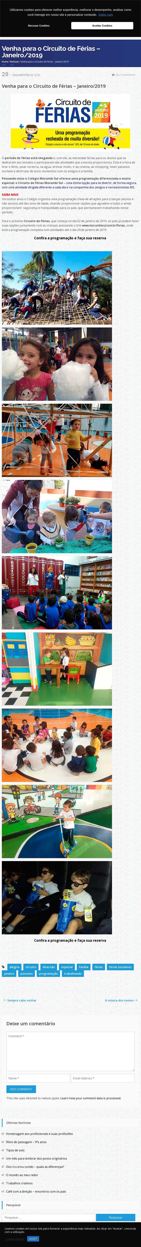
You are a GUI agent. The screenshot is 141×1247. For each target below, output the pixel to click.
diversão (49, 967)
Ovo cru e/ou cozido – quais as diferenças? (35, 1167)
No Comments (125, 75)
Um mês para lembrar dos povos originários (36, 1158)
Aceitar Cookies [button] (102, 25)
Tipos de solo (15, 1150)
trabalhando (73, 974)
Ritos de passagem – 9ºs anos (26, 1142)
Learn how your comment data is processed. (90, 1098)
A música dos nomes (119, 1000)
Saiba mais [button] (105, 14)
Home (5, 61)
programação (48, 974)
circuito (31, 967)
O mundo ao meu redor (22, 1175)
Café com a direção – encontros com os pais (36, 1191)
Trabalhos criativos (19, 1183)
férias (99, 967)
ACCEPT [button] (33, 1238)
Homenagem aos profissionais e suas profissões (39, 1134)
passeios (26, 974)
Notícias (14, 61)
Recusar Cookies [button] (39, 25)
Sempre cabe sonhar (22, 1000)
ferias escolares (120, 967)
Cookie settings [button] (15, 1239)
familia (83, 967)
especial (67, 967)
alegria (14, 967)
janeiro (9, 974)
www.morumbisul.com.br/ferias (103, 225)
